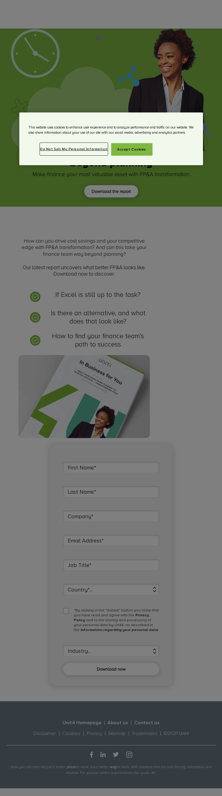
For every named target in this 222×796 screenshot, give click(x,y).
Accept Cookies (131, 149)
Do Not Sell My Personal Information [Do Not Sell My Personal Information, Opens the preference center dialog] (73, 149)
